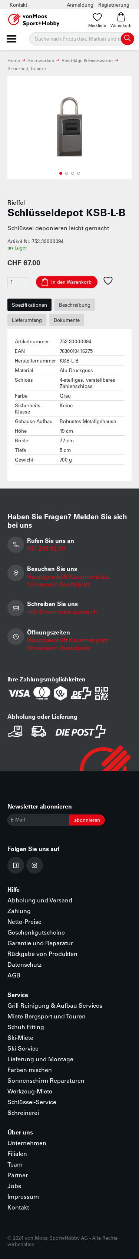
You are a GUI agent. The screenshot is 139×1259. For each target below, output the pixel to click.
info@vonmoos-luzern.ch (62, 611)
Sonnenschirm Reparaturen (46, 1080)
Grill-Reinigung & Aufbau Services (54, 1005)
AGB (13, 975)
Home (13, 60)
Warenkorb (121, 20)
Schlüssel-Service (31, 1102)
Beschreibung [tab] (74, 305)
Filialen (17, 1153)
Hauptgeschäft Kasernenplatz (68, 576)
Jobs (14, 1186)
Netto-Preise (24, 921)
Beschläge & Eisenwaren (87, 60)
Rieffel (16, 202)
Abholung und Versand (39, 900)
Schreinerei (23, 1112)
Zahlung (19, 911)
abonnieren (87, 820)
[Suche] (81, 38)
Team (15, 1164)
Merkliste (97, 20)
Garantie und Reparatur (40, 943)
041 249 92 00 (46, 548)
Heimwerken (40, 60)
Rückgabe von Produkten (42, 953)
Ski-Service (23, 1048)
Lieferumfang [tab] (27, 320)
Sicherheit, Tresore (26, 68)
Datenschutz (24, 964)
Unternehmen (26, 1143)
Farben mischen (29, 1069)
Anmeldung (80, 4)
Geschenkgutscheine (36, 932)
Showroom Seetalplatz (58, 584)
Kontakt (18, 4)
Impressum (23, 1196)
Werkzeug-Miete (29, 1091)
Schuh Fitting (25, 1027)
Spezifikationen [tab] (29, 305)
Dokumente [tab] (67, 320)
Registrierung (113, 4)
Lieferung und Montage (40, 1059)
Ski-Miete (20, 1037)
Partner (17, 1175)
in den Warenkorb (71, 282)
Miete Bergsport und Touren (46, 1016)
